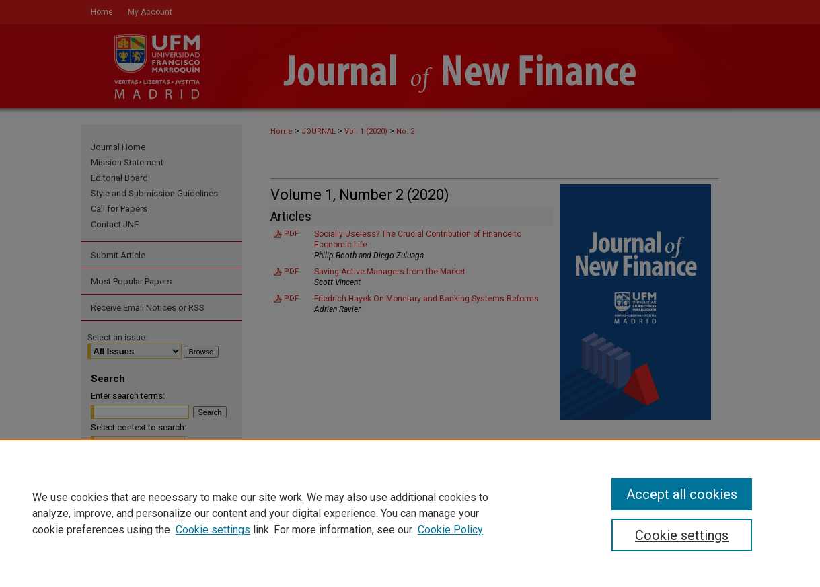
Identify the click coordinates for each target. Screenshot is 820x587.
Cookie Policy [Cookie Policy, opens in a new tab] (450, 529)
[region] (410, 513)
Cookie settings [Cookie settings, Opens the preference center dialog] (682, 535)
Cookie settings (213, 529)
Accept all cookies (681, 494)
